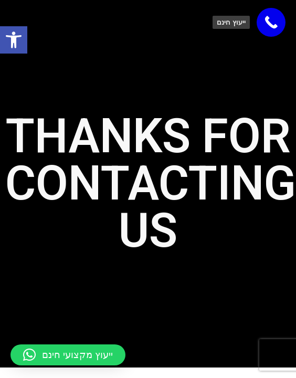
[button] (67, 354)
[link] (13, 40)
